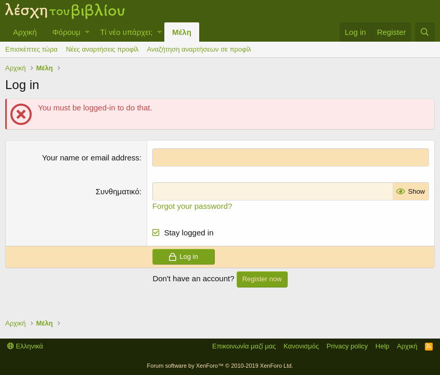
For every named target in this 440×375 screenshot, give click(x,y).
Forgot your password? (192, 206)
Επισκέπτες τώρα (31, 49)
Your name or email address (90, 157)
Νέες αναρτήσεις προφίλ (102, 49)
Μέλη (181, 32)
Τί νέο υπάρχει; (126, 32)
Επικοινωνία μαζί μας (244, 346)
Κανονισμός (301, 346)
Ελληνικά (25, 346)
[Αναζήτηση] (425, 32)
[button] (87, 32)
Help (383, 346)
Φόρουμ (67, 32)
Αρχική (25, 32)
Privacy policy (347, 346)
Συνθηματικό (117, 191)
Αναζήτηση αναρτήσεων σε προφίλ (199, 49)
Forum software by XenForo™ (220, 365)
